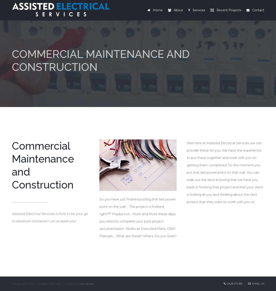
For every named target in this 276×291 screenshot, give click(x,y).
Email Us (256, 283)
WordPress (87, 283)
